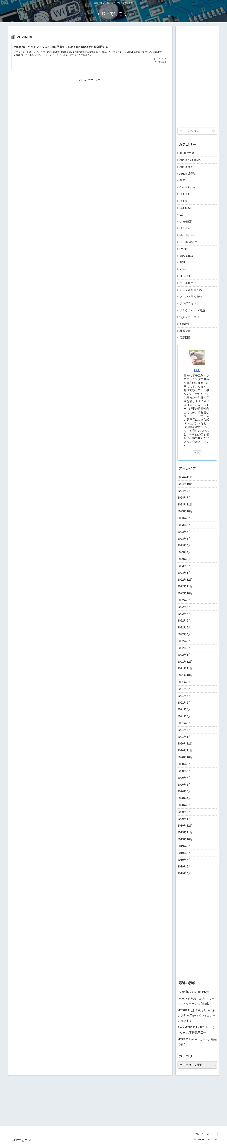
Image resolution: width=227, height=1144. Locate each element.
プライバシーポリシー (205, 1134)
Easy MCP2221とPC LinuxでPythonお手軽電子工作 (196, 1030)
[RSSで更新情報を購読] (199, 452)
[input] (197, 131)
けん (197, 370)
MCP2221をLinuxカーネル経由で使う (197, 1042)
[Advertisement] (90, 104)
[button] (213, 131)
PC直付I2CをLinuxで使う (194, 991)
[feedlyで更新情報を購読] (195, 452)
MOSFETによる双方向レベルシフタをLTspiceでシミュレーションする (196, 1015)
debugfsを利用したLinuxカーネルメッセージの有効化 (196, 1001)
